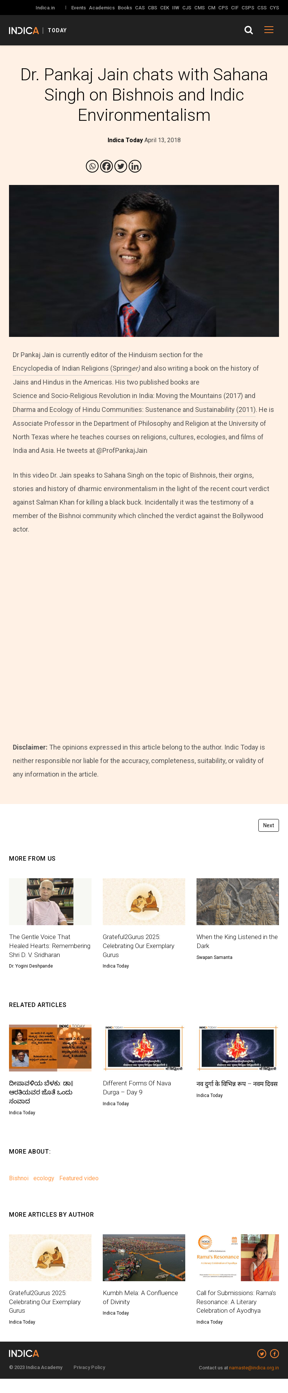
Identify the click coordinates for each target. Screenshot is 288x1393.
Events (78, 8)
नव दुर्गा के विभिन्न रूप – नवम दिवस (232, 1099)
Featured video (79, 1190)
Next (268, 825)
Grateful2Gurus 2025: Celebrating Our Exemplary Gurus (141, 946)
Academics (102, 8)
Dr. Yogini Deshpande (31, 977)
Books (125, 8)
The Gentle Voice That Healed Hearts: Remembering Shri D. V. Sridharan (42, 951)
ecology (43, 1190)
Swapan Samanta (214, 958)
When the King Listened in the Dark (234, 942)
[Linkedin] (135, 166)
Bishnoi (18, 1190)
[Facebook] (106, 166)
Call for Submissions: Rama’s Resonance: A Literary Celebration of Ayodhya (237, 1315)
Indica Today (116, 968)
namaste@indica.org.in (254, 1382)
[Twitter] (120, 166)
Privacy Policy (89, 1381)
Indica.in (45, 8)
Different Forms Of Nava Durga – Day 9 (138, 1099)
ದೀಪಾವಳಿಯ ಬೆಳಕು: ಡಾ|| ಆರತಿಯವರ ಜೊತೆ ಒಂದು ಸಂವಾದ (42, 1104)
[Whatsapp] (92, 166)
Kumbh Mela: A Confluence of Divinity (141, 1310)
